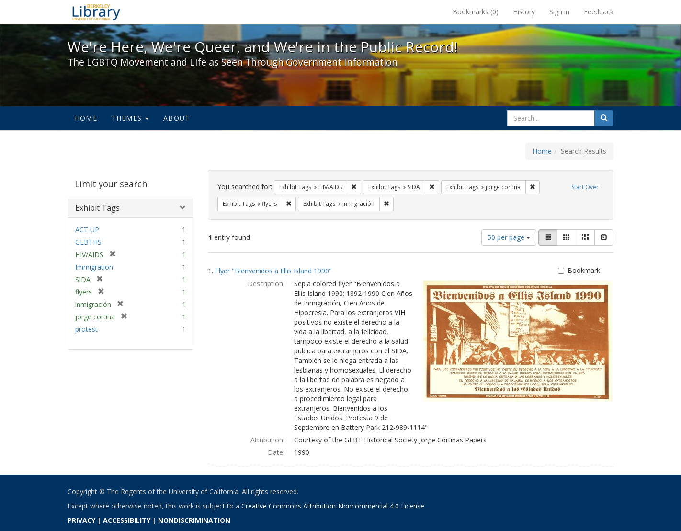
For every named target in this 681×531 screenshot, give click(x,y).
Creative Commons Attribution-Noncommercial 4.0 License (332, 505)
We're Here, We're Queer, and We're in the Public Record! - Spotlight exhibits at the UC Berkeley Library (96, 12)
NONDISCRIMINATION (194, 520)
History (524, 11)
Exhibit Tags (97, 208)
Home (86, 118)
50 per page (509, 237)
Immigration (94, 266)
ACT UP (87, 229)
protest (86, 329)
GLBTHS (88, 242)
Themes (130, 118)
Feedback (598, 11)
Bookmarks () (476, 11)
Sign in (559, 11)
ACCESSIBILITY (126, 520)
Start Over (585, 187)
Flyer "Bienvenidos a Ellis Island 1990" (273, 270)
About (176, 118)
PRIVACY (81, 520)
